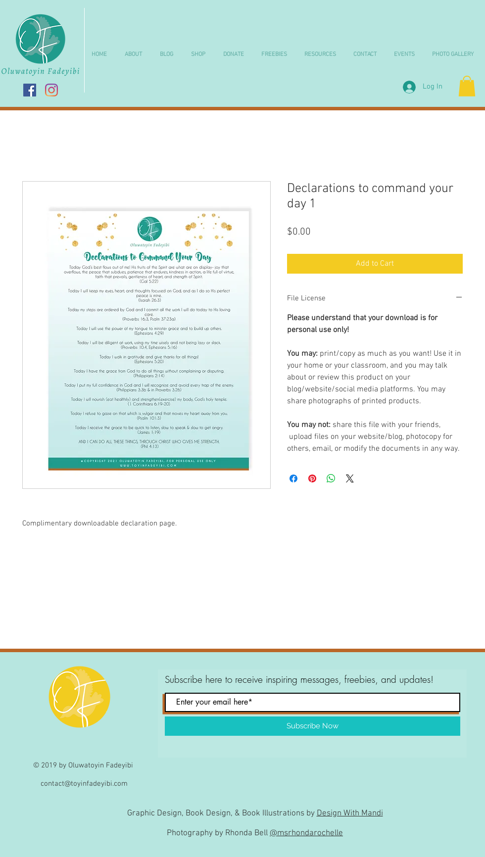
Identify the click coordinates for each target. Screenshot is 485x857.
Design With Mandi (350, 813)
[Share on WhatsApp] (331, 478)
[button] (201, 54)
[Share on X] (350, 478)
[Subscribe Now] (312, 726)
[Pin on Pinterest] (312, 478)
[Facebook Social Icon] (29, 90)
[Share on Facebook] (293, 478)
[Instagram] (51, 90)
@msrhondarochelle (306, 833)
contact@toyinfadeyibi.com (84, 783)
